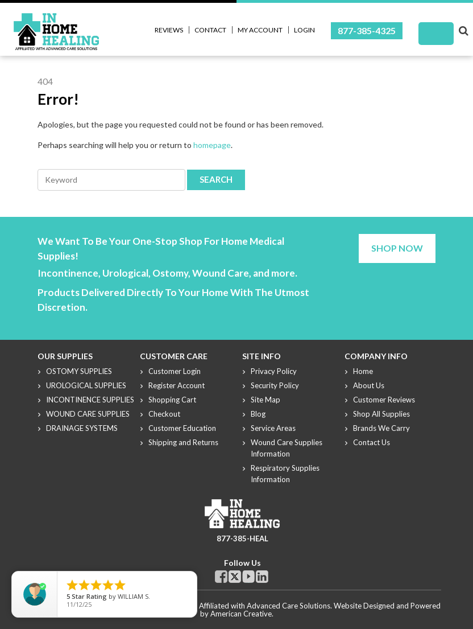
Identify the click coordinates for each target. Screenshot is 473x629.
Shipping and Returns (183, 442)
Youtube (248, 576)
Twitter (235, 576)
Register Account (176, 385)
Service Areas (273, 428)
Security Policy (275, 385)
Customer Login (174, 371)
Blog (258, 413)
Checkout (164, 413)
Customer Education (182, 428)
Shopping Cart (172, 399)
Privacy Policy (274, 371)
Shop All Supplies (381, 413)
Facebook (221, 576)
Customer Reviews (384, 399)
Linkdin (262, 576)
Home (363, 371)
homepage (212, 145)
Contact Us (371, 442)
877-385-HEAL (242, 538)
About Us (368, 385)
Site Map (265, 399)
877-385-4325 (367, 30)
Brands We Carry (381, 428)
